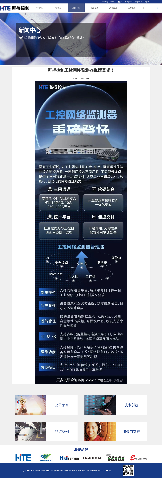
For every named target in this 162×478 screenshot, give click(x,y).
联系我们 (138, 2)
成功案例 (113, 8)
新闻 (112, 2)
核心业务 (94, 8)
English (146, 2)
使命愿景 (57, 8)
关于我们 (39, 8)
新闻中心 (76, 8)
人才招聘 (119, 2)
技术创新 (131, 8)
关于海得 (105, 2)
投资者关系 (129, 2)
